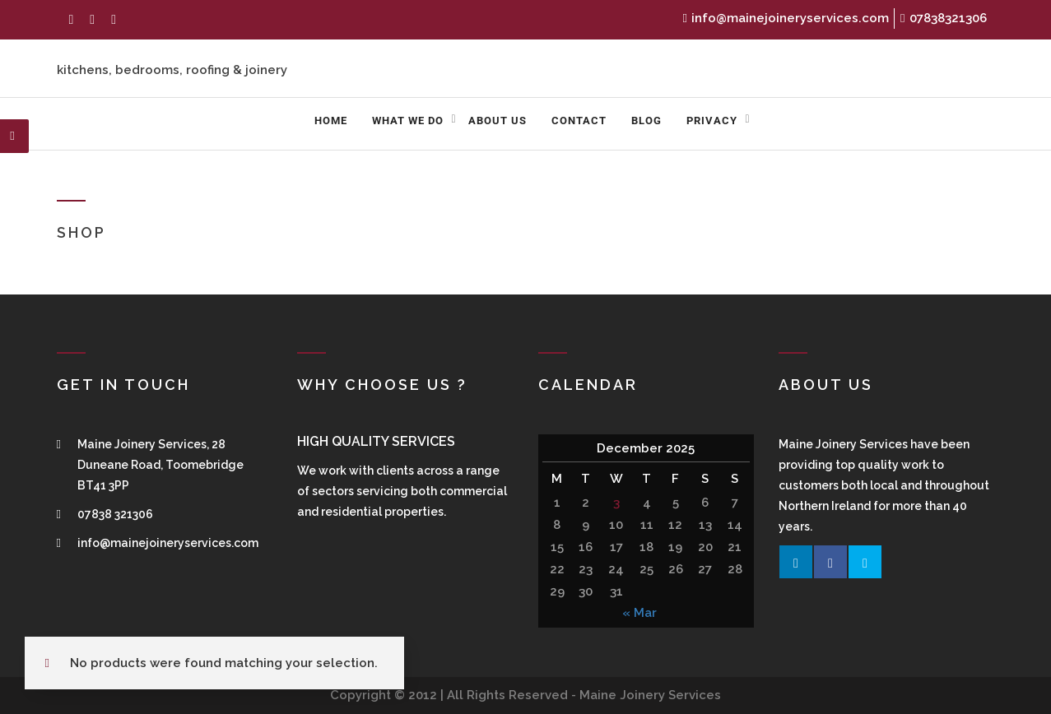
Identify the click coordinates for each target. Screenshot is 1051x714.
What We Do (408, 120)
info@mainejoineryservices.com (786, 18)
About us (497, 120)
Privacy (711, 120)
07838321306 (943, 18)
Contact (579, 120)
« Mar (639, 612)
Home (330, 120)
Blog (646, 120)
